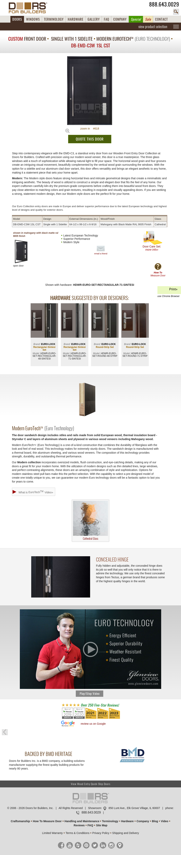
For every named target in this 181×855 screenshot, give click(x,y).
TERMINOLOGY (54, 19)
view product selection (152, 26)
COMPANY (120, 19)
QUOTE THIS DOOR (90, 139)
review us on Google (93, 723)
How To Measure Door (47, 821)
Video (164, 821)
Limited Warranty (52, 833)
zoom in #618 (89, 128)
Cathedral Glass (90, 521)
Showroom (94, 808)
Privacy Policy (100, 833)
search (176, 12)
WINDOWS (33, 19)
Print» (168, 291)
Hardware (127, 821)
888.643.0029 (164, 4)
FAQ (106, 19)
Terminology (110, 821)
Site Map (101, 825)
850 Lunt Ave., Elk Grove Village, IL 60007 (134, 808)
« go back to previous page (5, 732)
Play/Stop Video (90, 694)
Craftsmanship (20, 821)
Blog (155, 821)
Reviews (79, 825)
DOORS (17, 19)
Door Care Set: (152, 241)
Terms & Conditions (77, 833)
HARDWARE (75, 19)
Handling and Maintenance (82, 821)
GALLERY (94, 19)
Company (142, 821)
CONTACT (161, 19)
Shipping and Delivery (125, 833)
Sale (148, 19)
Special (136, 19)
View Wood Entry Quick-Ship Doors (90, 784)
